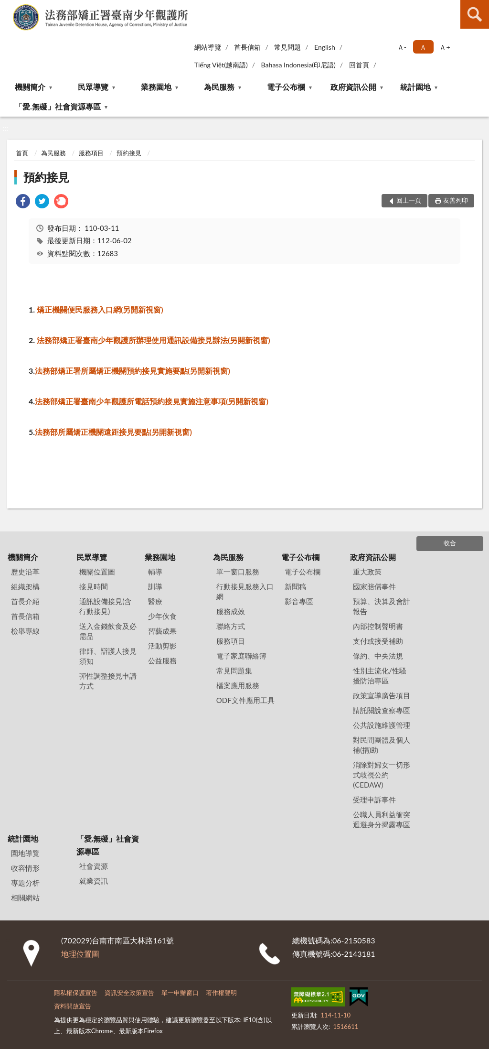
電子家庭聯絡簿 (241, 655)
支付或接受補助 (378, 641)
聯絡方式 (230, 626)
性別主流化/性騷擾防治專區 (379, 675)
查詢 (474, 14)
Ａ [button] (423, 47)
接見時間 (93, 586)
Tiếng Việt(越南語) (221, 65)
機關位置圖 (97, 571)
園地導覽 (25, 853)
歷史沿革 (25, 571)
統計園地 (415, 86)
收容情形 (25, 868)
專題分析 (25, 882)
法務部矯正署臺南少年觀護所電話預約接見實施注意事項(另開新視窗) (151, 401)
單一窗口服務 (237, 571)
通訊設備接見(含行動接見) (105, 606)
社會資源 (93, 866)
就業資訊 (93, 880)
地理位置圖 (80, 953)
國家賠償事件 (374, 586)
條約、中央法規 (378, 655)
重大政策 (367, 571)
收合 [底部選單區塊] (450, 543)
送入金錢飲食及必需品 (108, 631)
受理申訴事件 (374, 799)
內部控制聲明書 (378, 626)
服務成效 (230, 611)
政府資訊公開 (353, 86)
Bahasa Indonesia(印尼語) (298, 65)
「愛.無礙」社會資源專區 (58, 106)
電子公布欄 (286, 86)
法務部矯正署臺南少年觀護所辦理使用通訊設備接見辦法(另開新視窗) (153, 340)
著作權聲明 (221, 992)
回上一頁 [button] (408, 200)
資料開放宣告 (72, 1006)
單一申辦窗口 (180, 992)
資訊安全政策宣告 (129, 992)
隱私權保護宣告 (75, 992)
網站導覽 (207, 47)
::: (9, 8)
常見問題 (287, 47)
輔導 (155, 571)
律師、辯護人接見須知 (108, 656)
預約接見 (129, 153)
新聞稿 (295, 586)
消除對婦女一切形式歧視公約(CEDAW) (381, 774)
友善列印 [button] (455, 200)
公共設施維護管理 (381, 725)
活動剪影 (162, 645)
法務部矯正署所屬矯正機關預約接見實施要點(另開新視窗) (132, 370)
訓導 (155, 586)
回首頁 (359, 65)
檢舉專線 (25, 631)
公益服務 (162, 660)
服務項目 (91, 153)
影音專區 (299, 601)
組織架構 (25, 586)
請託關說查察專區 (381, 710)
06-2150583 (353, 940)
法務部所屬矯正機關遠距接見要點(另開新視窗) (113, 431)
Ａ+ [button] (444, 47)
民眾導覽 (93, 86)
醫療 (155, 601)
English (324, 47)
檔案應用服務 (237, 685)
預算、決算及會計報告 (381, 606)
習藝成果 (162, 631)
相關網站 (25, 897)
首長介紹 (25, 601)
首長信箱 (247, 47)
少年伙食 (162, 616)
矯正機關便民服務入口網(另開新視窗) (100, 309)
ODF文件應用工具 (245, 700)
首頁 (22, 153)
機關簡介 (30, 86)
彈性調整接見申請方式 (108, 680)
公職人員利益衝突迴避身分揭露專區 (381, 819)
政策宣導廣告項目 (381, 695)
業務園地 (156, 86)
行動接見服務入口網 (245, 591)
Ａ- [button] (401, 47)
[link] (23, 202)
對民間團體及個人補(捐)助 (381, 744)
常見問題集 (234, 670)
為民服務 (219, 86)
